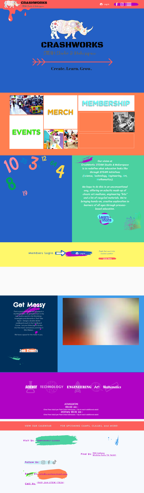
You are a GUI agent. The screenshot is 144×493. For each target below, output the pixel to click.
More (106, 220)
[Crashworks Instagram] (122, 4)
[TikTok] (54, 462)
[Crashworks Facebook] (116, 4)
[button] (128, 4)
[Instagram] (43, 462)
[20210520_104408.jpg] (101, 321)
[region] (26, 131)
